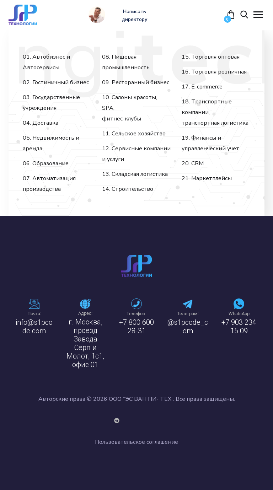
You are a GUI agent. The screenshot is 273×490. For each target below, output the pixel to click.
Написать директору (136, 15)
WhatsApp (239, 313)
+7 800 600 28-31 (136, 326)
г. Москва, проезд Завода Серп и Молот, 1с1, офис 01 (85, 343)
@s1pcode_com (187, 326)
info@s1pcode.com (34, 326)
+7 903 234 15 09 (238, 326)
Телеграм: (188, 313)
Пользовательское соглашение (136, 442)
